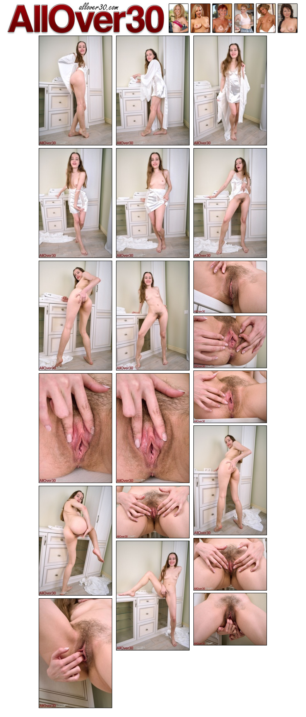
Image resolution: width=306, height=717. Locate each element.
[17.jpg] (230, 564)
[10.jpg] (230, 342)
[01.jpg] (75, 90)
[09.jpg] (230, 287)
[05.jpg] (153, 203)
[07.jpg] (75, 315)
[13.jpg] (153, 428)
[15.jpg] (75, 541)
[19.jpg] (230, 619)
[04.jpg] (75, 203)
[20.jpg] (75, 653)
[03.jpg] (230, 90)
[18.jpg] (153, 595)
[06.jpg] (230, 203)
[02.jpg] (153, 90)
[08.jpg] (153, 315)
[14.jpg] (230, 480)
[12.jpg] (75, 428)
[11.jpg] (230, 396)
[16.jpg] (153, 512)
